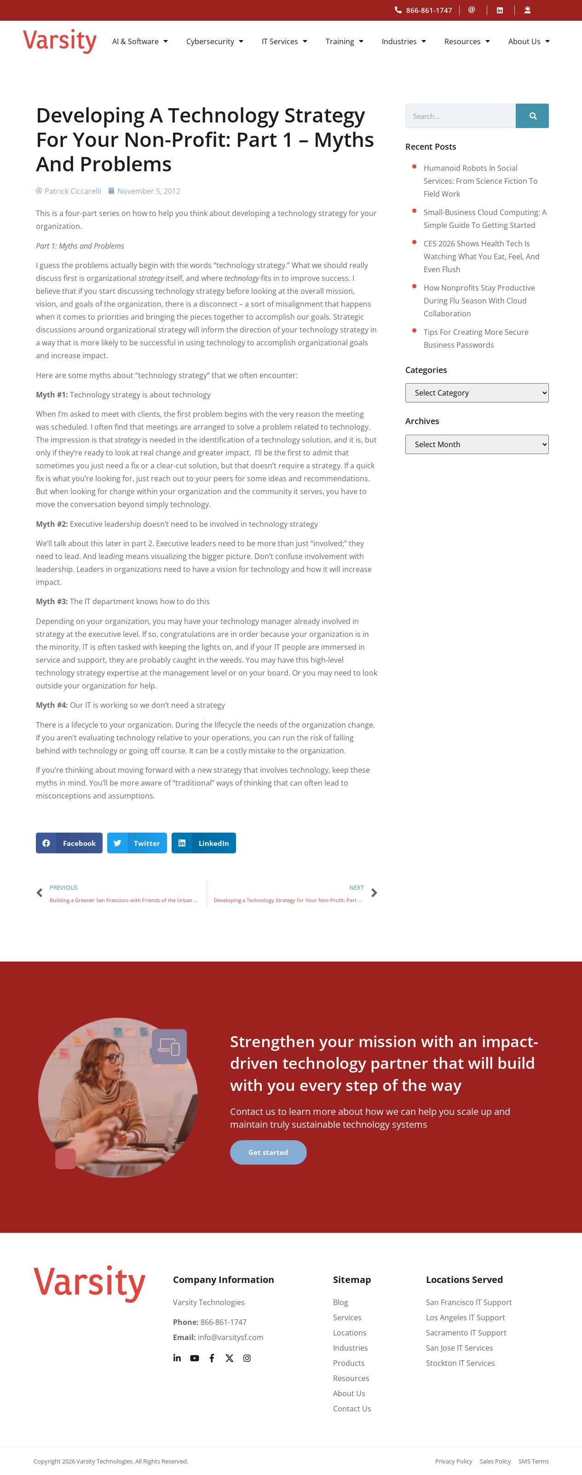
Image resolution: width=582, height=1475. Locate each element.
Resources (467, 41)
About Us (529, 41)
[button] (69, 843)
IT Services (284, 41)
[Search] (532, 116)
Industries (404, 41)
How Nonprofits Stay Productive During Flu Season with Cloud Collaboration (479, 301)
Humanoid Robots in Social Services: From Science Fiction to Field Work (481, 181)
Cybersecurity (214, 41)
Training (344, 41)
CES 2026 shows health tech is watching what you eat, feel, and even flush (482, 256)
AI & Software (140, 41)
